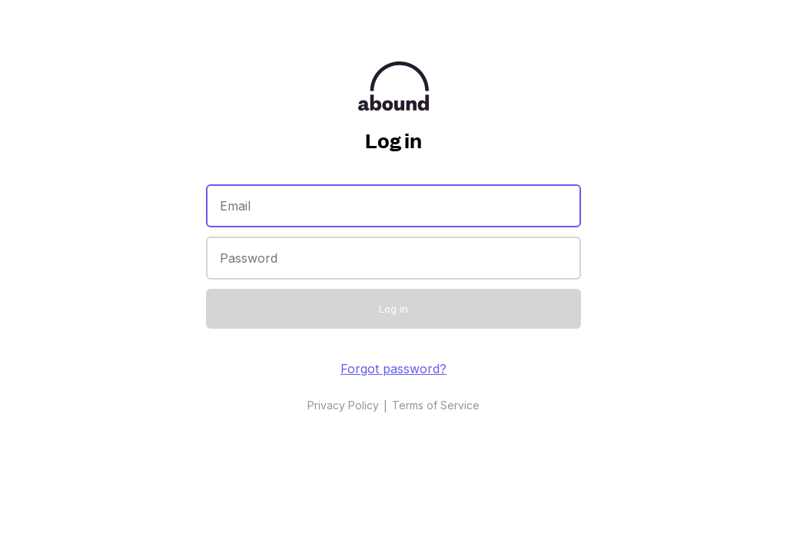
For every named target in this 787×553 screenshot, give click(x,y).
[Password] (393, 258)
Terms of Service (436, 405)
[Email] (393, 205)
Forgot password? (393, 368)
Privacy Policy (343, 405)
